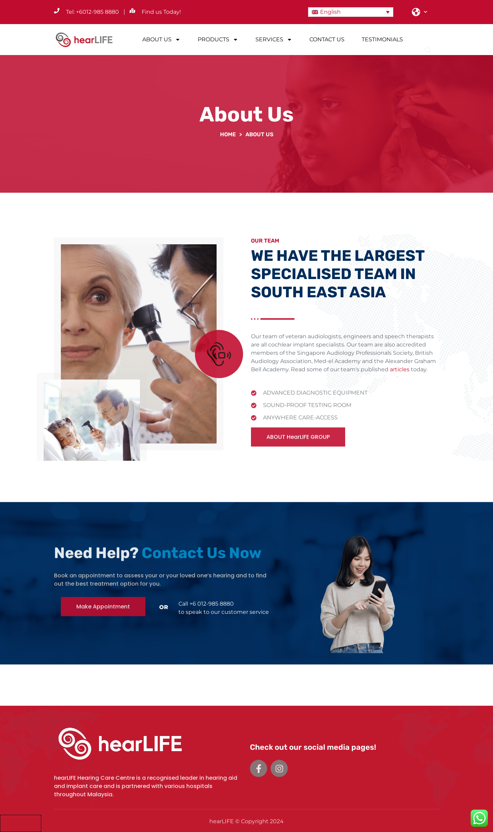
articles (399, 377)
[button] (428, 40)
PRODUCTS (218, 39)
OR (163, 607)
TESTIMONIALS (382, 39)
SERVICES (273, 39)
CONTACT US (326, 39)
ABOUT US (161, 39)
